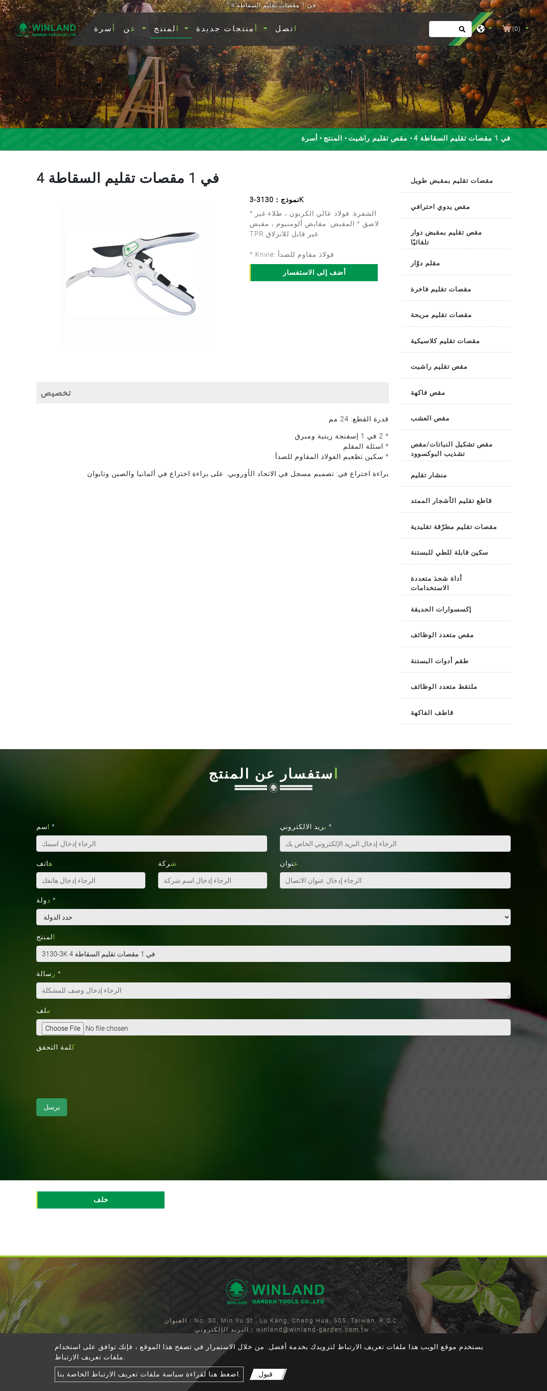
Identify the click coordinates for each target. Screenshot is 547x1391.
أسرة (106, 27)
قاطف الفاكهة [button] (432, 713)
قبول (266, 1374)
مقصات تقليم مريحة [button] (441, 315)
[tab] (456, 181)
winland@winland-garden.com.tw (313, 1329)
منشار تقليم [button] (429, 475)
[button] (43, 278)
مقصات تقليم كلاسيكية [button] (445, 341)
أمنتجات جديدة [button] (228, 28)
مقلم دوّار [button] (425, 263)
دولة (46, 900)
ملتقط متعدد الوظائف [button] (444, 687)
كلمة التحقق (55, 1047)
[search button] (460, 32)
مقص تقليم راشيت (378, 138)
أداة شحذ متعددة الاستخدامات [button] (436, 583)
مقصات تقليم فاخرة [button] (441, 289)
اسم (45, 827)
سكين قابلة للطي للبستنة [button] (449, 552)
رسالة (48, 974)
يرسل (52, 1107)
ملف (43, 1010)
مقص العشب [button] (430, 418)
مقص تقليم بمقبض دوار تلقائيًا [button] (446, 237)
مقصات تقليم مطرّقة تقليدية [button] (454, 527)
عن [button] (132, 28)
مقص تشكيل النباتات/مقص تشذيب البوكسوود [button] (452, 449)
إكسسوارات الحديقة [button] (441, 609)
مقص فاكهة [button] (428, 393)
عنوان (289, 863)
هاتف (44, 863)
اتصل (286, 28)
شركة (167, 863)
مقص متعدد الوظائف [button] (442, 635)
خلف (101, 1200)
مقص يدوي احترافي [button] (440, 207)
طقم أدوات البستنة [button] (440, 661)
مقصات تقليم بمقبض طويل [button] (452, 181)
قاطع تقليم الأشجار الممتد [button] (451, 501)
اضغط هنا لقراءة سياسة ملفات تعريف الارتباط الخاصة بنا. (149, 1374)
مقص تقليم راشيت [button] (439, 367)
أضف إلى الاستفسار (314, 272)
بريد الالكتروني (306, 827)
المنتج (332, 138)
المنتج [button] (168, 28)
